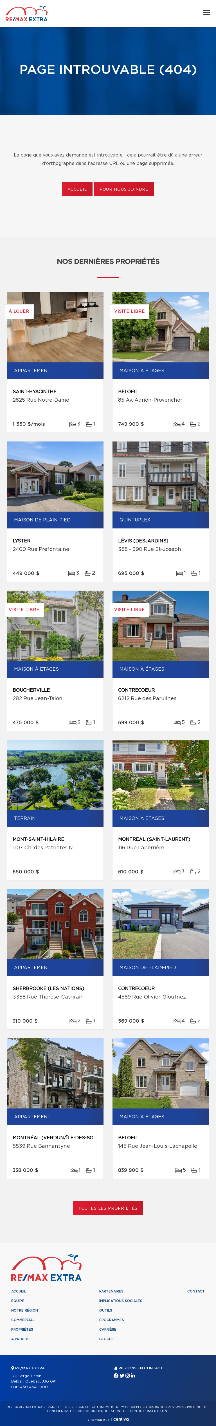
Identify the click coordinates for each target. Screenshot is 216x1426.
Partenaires (111, 1291)
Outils (105, 1310)
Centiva (120, 1419)
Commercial (23, 1320)
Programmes (111, 1320)
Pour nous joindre (124, 190)
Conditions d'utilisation (99, 1411)
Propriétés (22, 1329)
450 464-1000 (34, 1387)
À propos (20, 1339)
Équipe (17, 1301)
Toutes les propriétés (108, 1209)
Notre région (24, 1310)
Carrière (107, 1329)
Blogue (106, 1339)
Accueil (77, 190)
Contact (196, 1291)
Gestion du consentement (146, 1411)
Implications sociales (120, 1301)
